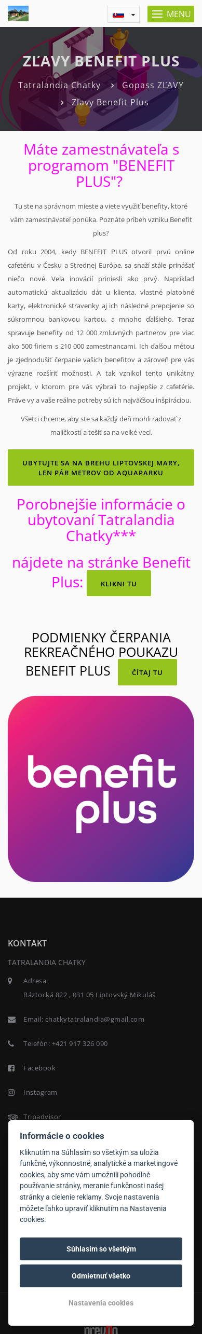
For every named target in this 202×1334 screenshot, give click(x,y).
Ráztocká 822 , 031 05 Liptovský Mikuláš (89, 994)
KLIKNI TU (119, 583)
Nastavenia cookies (101, 1303)
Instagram (40, 1092)
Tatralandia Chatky (59, 85)
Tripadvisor (42, 1116)
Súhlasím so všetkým (101, 1249)
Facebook (39, 1067)
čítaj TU (147, 672)
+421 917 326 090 (80, 1043)
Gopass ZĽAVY (153, 85)
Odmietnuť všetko (101, 1276)
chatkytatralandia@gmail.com (95, 1019)
